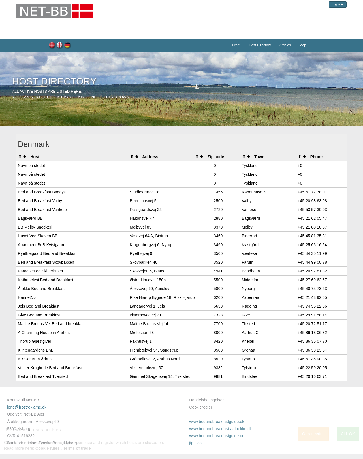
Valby (247, 200)
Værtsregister (52, 46)
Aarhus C (250, 332)
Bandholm (251, 271)
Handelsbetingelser (206, 400)
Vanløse (249, 209)
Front (236, 45)
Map (302, 45)
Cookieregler (200, 407)
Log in (337, 4)
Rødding (249, 306)
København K (254, 192)
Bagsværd (251, 218)
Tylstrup (249, 367)
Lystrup (248, 359)
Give (246, 315)
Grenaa (248, 350)
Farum (247, 262)
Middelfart (251, 280)
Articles (285, 45)
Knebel (248, 341)
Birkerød (249, 236)
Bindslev (249, 376)
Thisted (248, 323)
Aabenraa (250, 297)
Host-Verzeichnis (67, 46)
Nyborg (248, 288)
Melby (247, 227)
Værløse (249, 253)
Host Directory (60, 46)
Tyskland (250, 165)
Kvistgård (250, 244)
